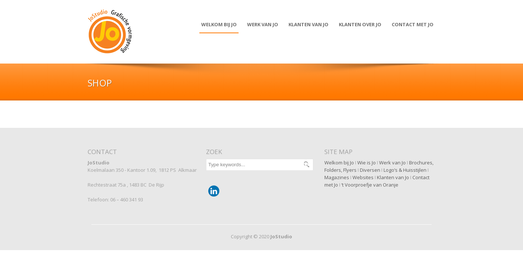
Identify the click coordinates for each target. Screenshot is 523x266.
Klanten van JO (308, 24)
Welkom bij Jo (219, 24)
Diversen (370, 170)
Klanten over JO (360, 24)
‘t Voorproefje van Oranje (369, 184)
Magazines (336, 177)
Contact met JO (412, 24)
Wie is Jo (366, 162)
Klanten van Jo (393, 177)
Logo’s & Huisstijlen (405, 170)
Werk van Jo (262, 24)
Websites (363, 177)
